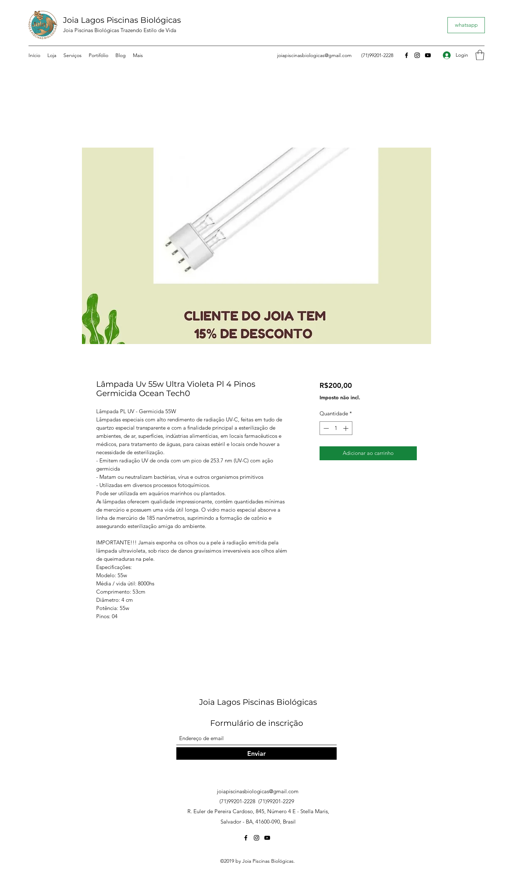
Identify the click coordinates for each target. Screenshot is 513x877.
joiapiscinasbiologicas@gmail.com (314, 55)
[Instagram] (417, 55)
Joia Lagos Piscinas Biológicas (122, 20)
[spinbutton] (336, 428)
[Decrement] (325, 428)
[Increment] (346, 428)
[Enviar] (256, 753)
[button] (480, 55)
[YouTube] (427, 55)
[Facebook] (406, 55)
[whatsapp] (466, 25)
